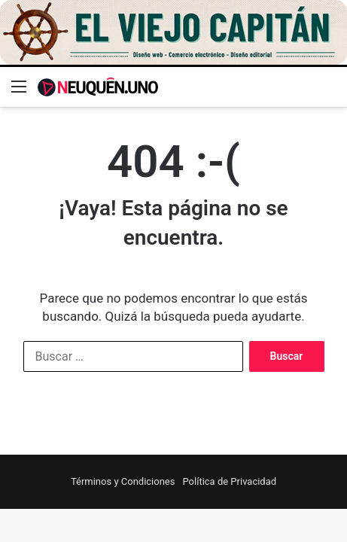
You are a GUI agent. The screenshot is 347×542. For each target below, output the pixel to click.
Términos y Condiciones (123, 481)
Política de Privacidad (229, 481)
